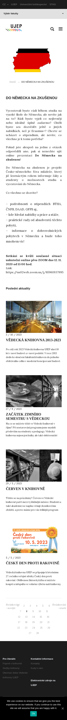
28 (37, 633)
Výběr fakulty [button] (34, 13)
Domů (12, 82)
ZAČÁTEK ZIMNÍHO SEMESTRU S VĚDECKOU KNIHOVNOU (28, 418)
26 (49, 627)
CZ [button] (6, 4)
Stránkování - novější (12, 606)
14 (34, 616)
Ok (33, 713)
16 (48, 616)
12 (19, 616)
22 (18, 627)
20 (41, 622)
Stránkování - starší (59, 606)
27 (30, 633)
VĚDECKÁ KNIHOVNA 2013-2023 (33, 340)
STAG (52, 4)
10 (40, 611)
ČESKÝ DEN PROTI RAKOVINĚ (32, 563)
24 (33, 627)
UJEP (14, 4)
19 (33, 622)
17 (19, 622)
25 (41, 627)
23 (26, 627)
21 (48, 622)
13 (26, 616)
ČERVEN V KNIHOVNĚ (25, 489)
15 (41, 616)
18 (26, 622)
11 (47, 611)
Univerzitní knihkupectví (33, 4)
